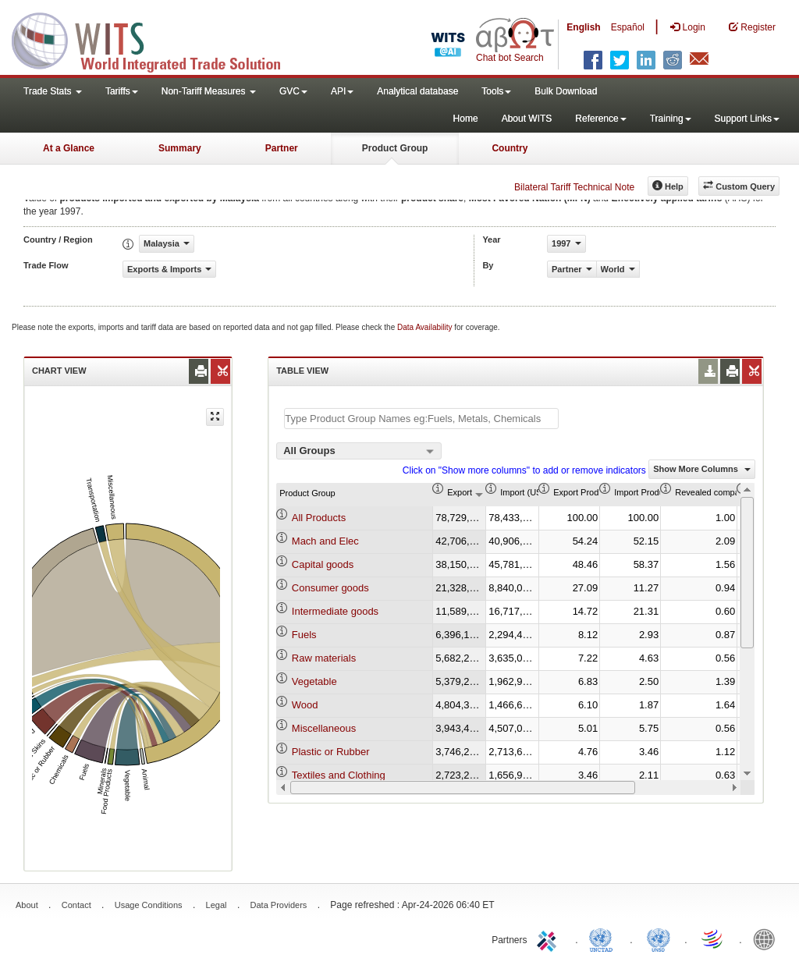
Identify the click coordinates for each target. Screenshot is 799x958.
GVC (293, 91)
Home (465, 118)
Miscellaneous (324, 728)
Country (509, 148)
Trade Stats (52, 91)
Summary (179, 148)
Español (628, 27)
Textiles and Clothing (338, 775)
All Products (319, 517)
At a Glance (68, 148)
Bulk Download (565, 91)
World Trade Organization (713, 938)
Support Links (747, 118)
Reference (600, 118)
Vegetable (314, 681)
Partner (281, 148)
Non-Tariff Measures (209, 91)
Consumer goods (330, 588)
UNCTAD (604, 938)
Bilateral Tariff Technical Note (574, 187)
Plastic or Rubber (331, 752)
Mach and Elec (325, 541)
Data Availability (425, 327)
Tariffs (121, 91)
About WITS (527, 118)
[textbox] (421, 418)
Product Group (395, 148)
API (342, 91)
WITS (156, 39)
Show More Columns (702, 469)
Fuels (304, 634)
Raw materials (324, 658)
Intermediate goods (335, 611)
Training (670, 118)
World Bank (767, 938)
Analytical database (417, 91)
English (583, 27)
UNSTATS (658, 938)
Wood (305, 705)
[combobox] (359, 450)
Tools (496, 91)
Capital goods (323, 564)
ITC (549, 938)
